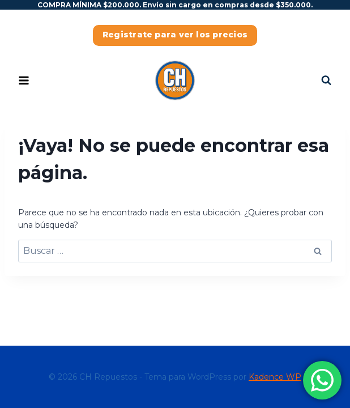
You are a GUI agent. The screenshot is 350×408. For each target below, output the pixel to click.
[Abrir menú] (24, 81)
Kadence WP (275, 377)
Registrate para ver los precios (175, 34)
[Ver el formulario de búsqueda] (326, 80)
